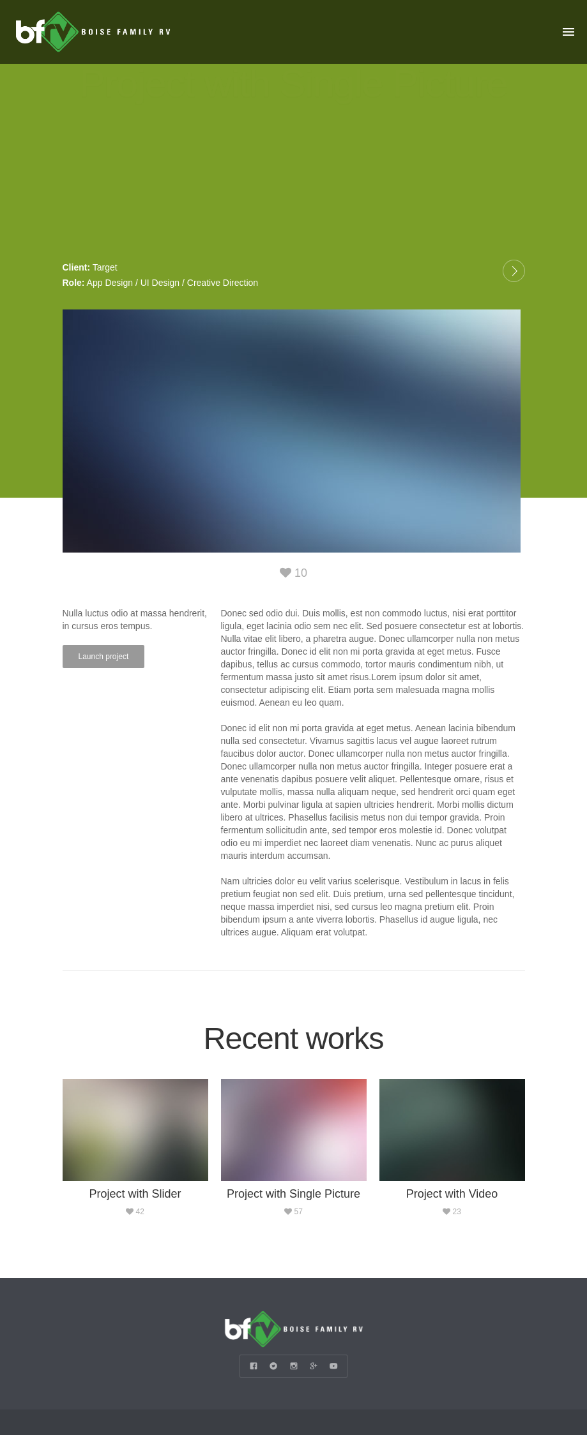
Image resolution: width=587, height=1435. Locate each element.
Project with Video (452, 1192)
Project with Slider (135, 1192)
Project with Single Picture (293, 1192)
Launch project (104, 655)
